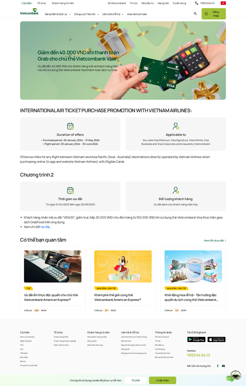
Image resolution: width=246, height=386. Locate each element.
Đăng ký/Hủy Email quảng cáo (134, 353)
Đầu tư (23, 361)
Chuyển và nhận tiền (28, 365)
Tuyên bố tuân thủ (162, 353)
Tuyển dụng (179, 3)
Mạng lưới (163, 3)
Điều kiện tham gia (95, 345)
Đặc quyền (91, 341)
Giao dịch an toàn (137, 14)
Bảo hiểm (24, 357)
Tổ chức (41, 3)
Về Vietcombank (117, 3)
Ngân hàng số (26, 341)
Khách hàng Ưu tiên (63, 3)
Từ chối (135, 380)
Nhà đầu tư (148, 3)
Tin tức (134, 3)
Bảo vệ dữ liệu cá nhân (164, 357)
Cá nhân (27, 3)
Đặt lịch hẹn (126, 341)
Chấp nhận (162, 380)
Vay (21, 349)
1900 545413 (207, 3)
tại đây (45, 227)
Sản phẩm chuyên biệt (97, 337)
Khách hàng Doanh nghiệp (65, 341)
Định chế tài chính (61, 345)
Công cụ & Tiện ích (84, 14)
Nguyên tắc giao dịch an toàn (133, 345)
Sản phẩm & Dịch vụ (56, 14)
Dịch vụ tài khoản (27, 337)
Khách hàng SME (61, 337)
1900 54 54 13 (198, 355)
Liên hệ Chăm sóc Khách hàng (134, 337)
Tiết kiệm (24, 353)
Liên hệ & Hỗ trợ (111, 14)
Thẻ (21, 345)
